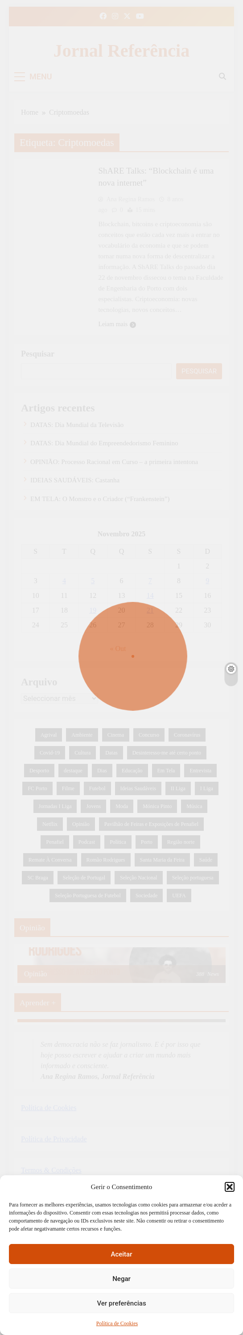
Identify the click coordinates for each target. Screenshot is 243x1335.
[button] (229, 1186)
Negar (121, 1279)
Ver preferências (121, 1303)
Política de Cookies (117, 1323)
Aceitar (121, 1254)
